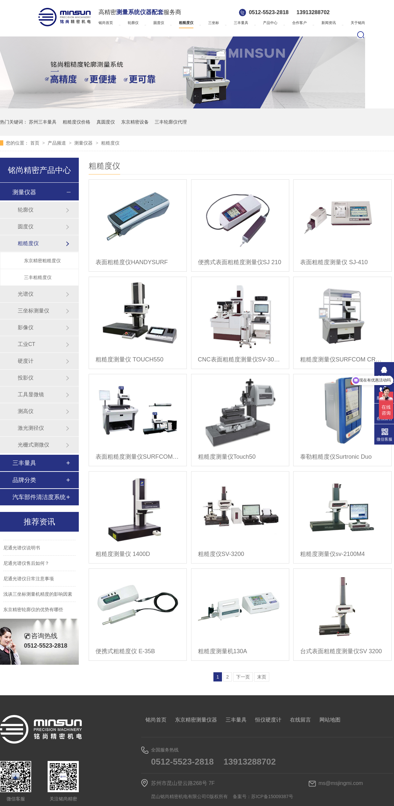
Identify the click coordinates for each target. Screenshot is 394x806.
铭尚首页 (105, 23)
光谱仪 (25, 294)
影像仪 (25, 327)
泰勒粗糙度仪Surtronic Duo (336, 456)
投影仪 (25, 377)
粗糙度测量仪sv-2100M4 (332, 554)
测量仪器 (84, 143)
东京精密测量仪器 (196, 720)
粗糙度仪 (186, 23)
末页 (261, 676)
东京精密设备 (135, 122)
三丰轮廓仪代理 (171, 122)
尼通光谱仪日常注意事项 (28, 579)
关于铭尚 (358, 23)
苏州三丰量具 (42, 122)
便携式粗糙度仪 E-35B (125, 651)
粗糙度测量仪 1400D (123, 554)
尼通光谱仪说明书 (21, 548)
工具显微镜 (31, 394)
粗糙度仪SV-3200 (221, 554)
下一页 (243, 676)
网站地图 (329, 720)
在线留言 (300, 720)
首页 (35, 143)
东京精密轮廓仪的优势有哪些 (33, 610)
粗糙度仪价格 (76, 122)
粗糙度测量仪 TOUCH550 (130, 359)
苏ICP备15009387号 (272, 796)
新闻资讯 (328, 23)
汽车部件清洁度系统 (39, 497)
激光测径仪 (31, 428)
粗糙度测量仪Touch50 (227, 456)
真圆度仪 (106, 122)
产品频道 (57, 143)
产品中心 (270, 23)
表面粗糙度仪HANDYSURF (132, 262)
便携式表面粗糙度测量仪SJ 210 (239, 262)
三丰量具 (241, 23)
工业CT (26, 344)
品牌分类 (24, 480)
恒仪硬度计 (268, 720)
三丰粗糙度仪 (38, 277)
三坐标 (213, 23)
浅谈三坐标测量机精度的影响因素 (37, 595)
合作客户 (299, 23)
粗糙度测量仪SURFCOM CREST (342, 359)
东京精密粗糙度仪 (42, 260)
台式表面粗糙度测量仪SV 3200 (341, 651)
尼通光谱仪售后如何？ (26, 564)
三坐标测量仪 (33, 310)
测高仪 (25, 411)
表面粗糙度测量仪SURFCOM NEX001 (138, 456)
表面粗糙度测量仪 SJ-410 (334, 262)
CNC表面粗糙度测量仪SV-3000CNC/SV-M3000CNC (240, 359)
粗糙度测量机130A (222, 651)
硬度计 (25, 361)
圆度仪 (158, 23)
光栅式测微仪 (33, 445)
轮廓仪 (133, 23)
